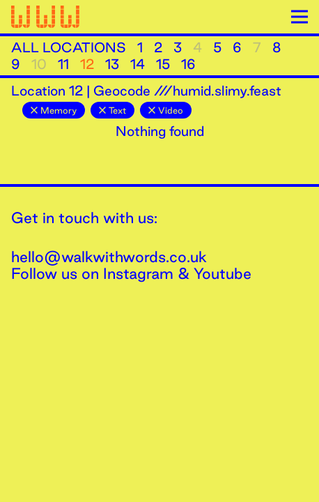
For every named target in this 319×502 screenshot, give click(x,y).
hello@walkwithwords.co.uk (109, 256)
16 (188, 64)
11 (63, 64)
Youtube (222, 273)
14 (137, 64)
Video (165, 110)
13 (112, 64)
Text (112, 110)
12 (87, 64)
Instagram (138, 273)
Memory (54, 110)
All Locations (68, 47)
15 (163, 64)
